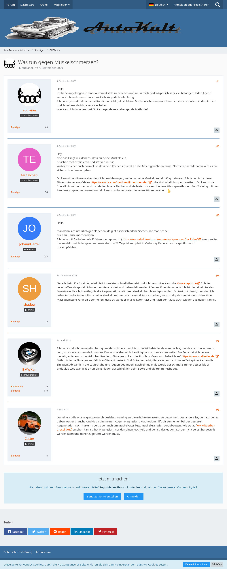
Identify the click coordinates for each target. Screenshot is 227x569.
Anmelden (133, 496)
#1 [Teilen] (218, 81)
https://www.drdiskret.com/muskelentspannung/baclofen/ (160, 239)
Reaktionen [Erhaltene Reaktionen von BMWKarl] (17, 386)
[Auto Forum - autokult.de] (113, 28)
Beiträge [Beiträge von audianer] (15, 127)
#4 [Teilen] (218, 275)
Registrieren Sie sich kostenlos (120, 487)
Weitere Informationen (196, 564)
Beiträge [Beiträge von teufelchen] (15, 192)
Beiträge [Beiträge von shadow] (15, 321)
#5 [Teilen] (218, 340)
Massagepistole (187, 283)
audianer (27, 68)
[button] (158, 4)
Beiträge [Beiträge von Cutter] (15, 455)
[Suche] (217, 4)
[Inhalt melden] (217, 130)
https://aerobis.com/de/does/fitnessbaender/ (119, 182)
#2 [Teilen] (218, 146)
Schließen (217, 564)
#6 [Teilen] (218, 409)
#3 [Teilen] (218, 215)
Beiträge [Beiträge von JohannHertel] (15, 256)
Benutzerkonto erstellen (102, 496)
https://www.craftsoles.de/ (198, 356)
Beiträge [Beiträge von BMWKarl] (15, 390)
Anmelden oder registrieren (191, 4)
